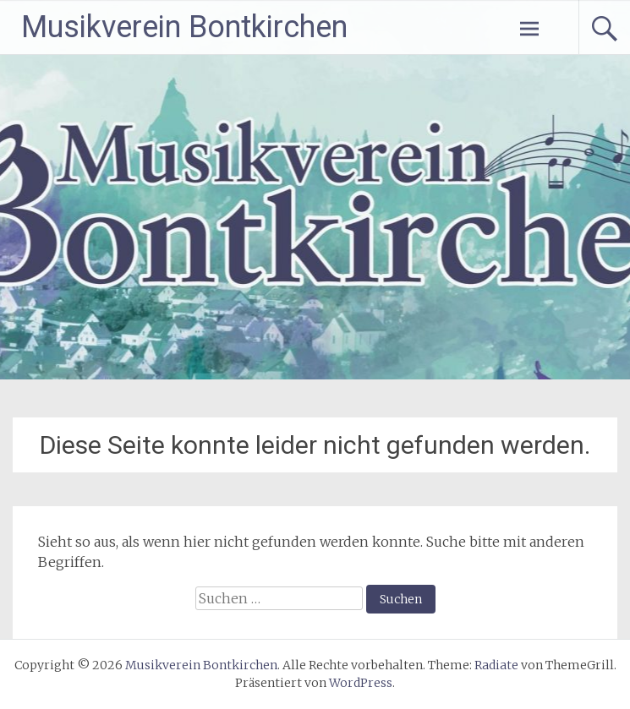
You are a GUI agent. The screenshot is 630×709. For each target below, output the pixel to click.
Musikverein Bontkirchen (184, 27)
